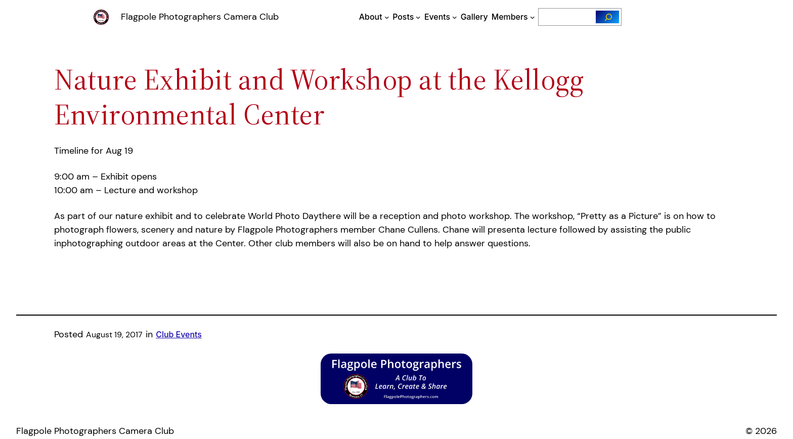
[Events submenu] (454, 17)
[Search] (608, 17)
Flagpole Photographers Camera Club (200, 17)
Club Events (179, 334)
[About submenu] (386, 17)
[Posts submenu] (418, 17)
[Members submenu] (532, 17)
